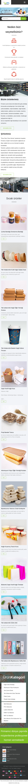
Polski (12, 773)
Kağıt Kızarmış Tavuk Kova (9, 546)
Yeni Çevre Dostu (8, 690)
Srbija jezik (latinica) (7, 775)
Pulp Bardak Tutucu (7, 432)
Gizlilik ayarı (24, 768)
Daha (8, 751)
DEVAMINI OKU (7, 128)
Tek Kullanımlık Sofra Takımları (12, 693)
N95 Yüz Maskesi (8, 715)
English (5, 771)
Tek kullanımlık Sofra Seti (9, 623)
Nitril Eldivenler (8, 704)
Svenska (16, 775)
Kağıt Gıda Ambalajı (9, 684)
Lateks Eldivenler (8, 709)
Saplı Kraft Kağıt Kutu (8, 388)
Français (22, 771)
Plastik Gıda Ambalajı (9, 699)
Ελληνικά (23, 775)
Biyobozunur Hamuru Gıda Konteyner (13, 508)
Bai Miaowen (18, 773)
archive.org (16, 782)
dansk (11, 777)
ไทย (7, 773)
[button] (15, 14)
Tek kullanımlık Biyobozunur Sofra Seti (13, 661)
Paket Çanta (7, 696)
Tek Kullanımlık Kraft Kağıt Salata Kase (13, 270)
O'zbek (10, 771)
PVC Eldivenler (8, 707)
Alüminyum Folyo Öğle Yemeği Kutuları (13, 470)
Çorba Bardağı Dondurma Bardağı (12, 231)
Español (16, 771)
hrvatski (16, 777)
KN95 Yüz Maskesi (9, 712)
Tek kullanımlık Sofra (12, 758)
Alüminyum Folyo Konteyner (11, 687)
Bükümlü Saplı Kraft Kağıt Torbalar (12, 584)
